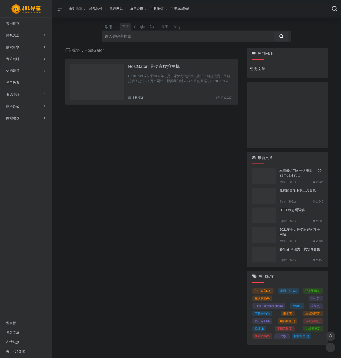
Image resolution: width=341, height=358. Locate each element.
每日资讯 (136, 9)
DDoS (281, 336)
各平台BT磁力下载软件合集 (299, 249)
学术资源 (312, 290)
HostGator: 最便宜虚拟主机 (154, 66)
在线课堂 (262, 298)
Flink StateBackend (269, 306)
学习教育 (263, 290)
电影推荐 (75, 9)
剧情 (297, 306)
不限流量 (284, 328)
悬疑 (315, 306)
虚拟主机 (288, 290)
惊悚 (259, 328)
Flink (315, 298)
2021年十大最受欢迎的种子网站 (299, 232)
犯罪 (287, 313)
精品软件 (96, 9)
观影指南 (312, 321)
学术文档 (262, 336)
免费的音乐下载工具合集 (297, 190)
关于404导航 (180, 9)
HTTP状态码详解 (292, 210)
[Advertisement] (287, 115)
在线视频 (312, 328)
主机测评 (157, 9)
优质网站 (116, 9)
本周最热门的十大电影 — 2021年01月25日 (300, 173)
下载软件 (262, 313)
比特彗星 (301, 336)
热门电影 (262, 321)
